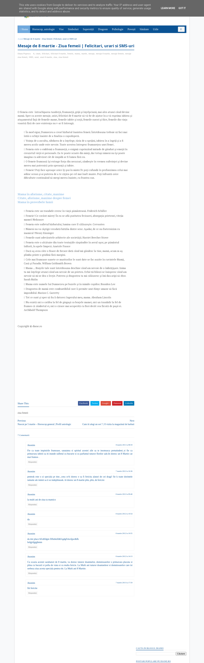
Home (25, 29)
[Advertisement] (46, 92)
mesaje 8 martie (103, 60)
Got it (182, 8)
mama (77, 60)
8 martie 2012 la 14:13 (117, 563)
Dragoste (103, 29)
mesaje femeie (118, 60)
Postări (142, 191)
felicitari (46, 60)
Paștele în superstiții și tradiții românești (156, 57)
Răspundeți (33, 468)
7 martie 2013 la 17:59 (117, 589)
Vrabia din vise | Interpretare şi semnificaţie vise (160, 60)
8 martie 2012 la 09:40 (117, 501)
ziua (63, 64)
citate (38, 60)
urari (44, 64)
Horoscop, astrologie (43, 29)
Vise (61, 29)
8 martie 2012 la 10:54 (117, 520)
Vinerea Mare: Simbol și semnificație (154, 368)
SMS (38, 64)
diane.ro (36, 659)
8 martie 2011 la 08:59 (118, 451)
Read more (154, 351)
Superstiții (88, 29)
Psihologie (118, 29)
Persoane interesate (160, 472)
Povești (132, 29)
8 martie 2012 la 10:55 (117, 540)
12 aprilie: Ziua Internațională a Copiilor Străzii (160, 67)
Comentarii (144, 197)
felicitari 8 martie (58, 60)
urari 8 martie (53, 64)
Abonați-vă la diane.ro (144, 472)
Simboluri (73, 29)
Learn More (168, 8)
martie (84, 60)
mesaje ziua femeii (26, 64)
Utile (155, 29)
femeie (71, 60)
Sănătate (144, 29)
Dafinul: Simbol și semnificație (151, 343)
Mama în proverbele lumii (35, 208)
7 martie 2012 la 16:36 (117, 478)
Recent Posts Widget (142, 463)
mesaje (92, 60)
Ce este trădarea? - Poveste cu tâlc (153, 64)
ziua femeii (71, 64)
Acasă (20, 39)
